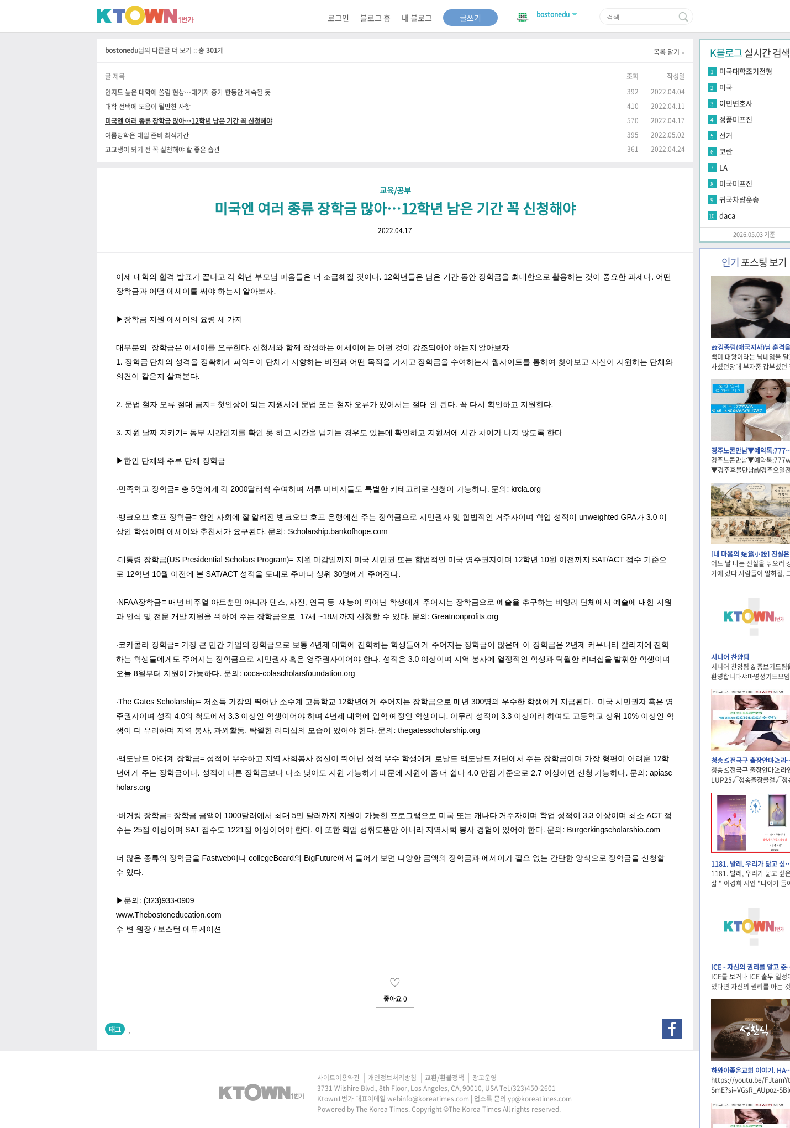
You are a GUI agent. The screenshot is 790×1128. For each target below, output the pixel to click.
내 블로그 (417, 17)
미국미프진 (735, 183)
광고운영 (484, 1078)
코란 (726, 151)
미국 (726, 87)
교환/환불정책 (444, 1078)
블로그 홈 (375, 17)
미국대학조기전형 (745, 71)
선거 (726, 135)
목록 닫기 (669, 52)
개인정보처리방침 (392, 1078)
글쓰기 (470, 17)
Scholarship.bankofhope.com (338, 531)
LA (723, 167)
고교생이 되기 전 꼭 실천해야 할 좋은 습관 (162, 149)
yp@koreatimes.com (540, 1099)
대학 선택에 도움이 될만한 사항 (148, 106)
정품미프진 (735, 119)
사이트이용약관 (338, 1078)
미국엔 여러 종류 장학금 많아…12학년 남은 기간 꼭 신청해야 (188, 120)
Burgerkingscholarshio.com (613, 829)
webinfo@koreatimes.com (428, 1099)
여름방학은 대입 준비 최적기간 (147, 135)
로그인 (338, 17)
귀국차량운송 (739, 199)
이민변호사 (735, 103)
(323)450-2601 (533, 1088)
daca (727, 215)
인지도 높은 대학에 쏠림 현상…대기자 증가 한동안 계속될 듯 (188, 92)
